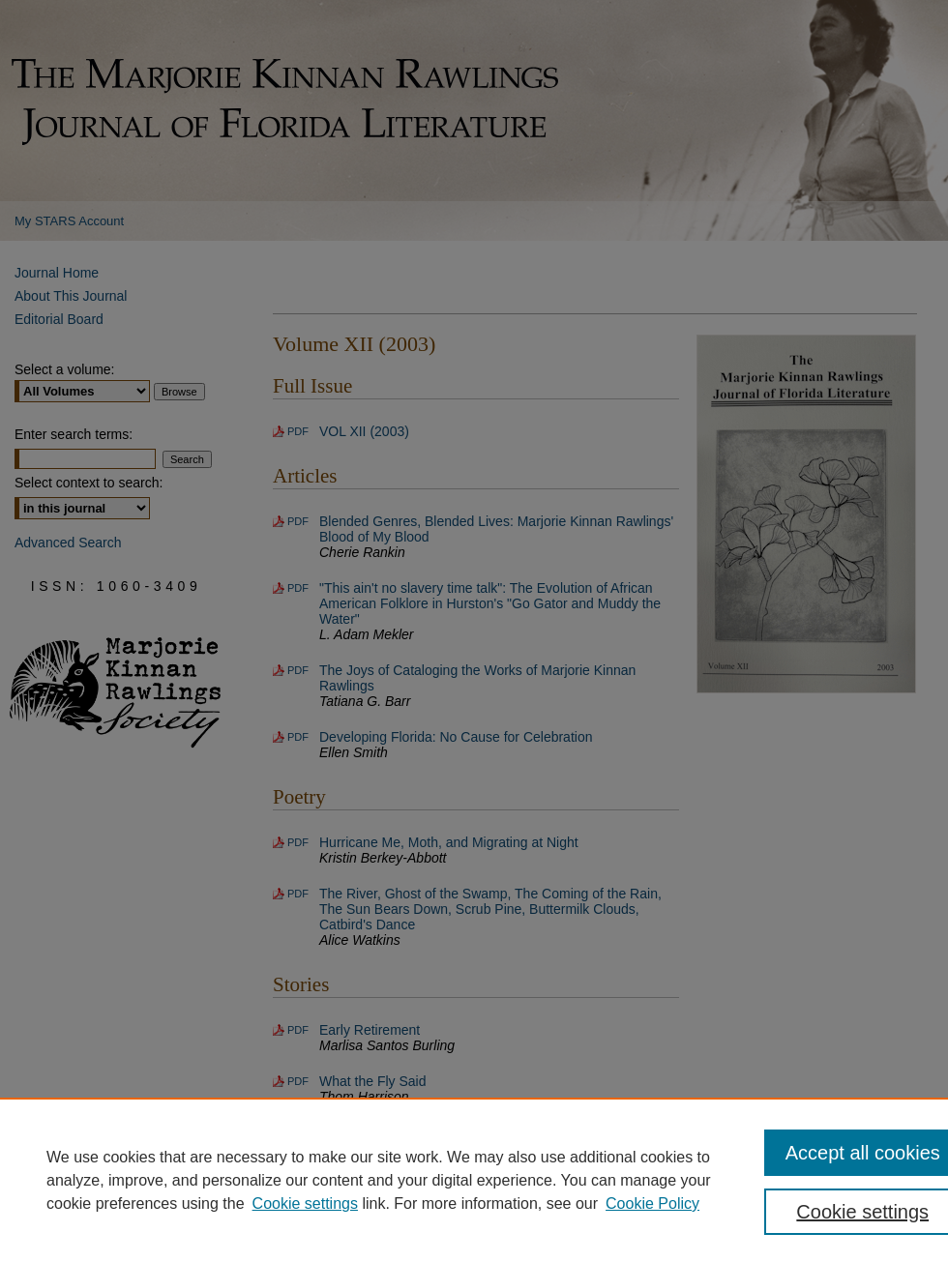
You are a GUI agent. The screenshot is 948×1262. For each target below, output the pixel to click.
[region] (474, 1180)
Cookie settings (305, 1203)
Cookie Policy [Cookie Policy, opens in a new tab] (652, 1203)
